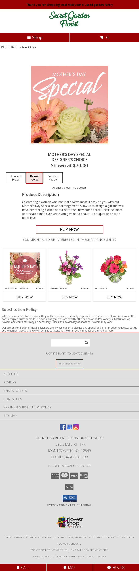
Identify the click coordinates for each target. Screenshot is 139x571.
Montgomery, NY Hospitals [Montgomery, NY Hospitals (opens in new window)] (74, 537)
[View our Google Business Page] (69, 428)
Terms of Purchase (70, 556)
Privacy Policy (43, 556)
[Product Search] (70, 343)
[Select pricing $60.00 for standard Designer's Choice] (16, 178)
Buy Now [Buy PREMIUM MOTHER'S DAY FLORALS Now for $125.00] (24, 297)
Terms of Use (96, 556)
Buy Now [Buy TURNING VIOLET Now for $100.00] (69, 297)
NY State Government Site (89, 550)
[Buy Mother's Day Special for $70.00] (69, 229)
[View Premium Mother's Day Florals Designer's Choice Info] (25, 267)
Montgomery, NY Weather (49, 550)
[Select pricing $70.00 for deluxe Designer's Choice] (34, 178)
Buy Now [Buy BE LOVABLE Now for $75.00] (114, 297)
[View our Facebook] (63, 428)
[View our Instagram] (76, 428)
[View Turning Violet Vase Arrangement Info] (69, 268)
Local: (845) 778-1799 (69, 457)
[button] (70, 498)
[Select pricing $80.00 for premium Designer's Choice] (52, 178)
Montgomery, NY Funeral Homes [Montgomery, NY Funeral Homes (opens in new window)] (28, 537)
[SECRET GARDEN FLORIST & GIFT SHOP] (69, 27)
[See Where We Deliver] (69, 363)
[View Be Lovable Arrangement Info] (114, 268)
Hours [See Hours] (116, 567)
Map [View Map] (69, 567)
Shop (34, 37)
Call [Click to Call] (23, 567)
